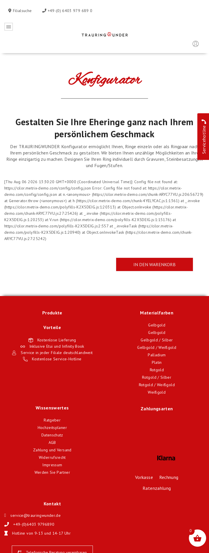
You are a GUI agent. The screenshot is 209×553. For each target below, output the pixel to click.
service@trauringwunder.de (35, 515)
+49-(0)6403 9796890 (33, 524)
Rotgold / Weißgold (157, 384)
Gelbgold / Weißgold (156, 347)
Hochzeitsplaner (52, 427)
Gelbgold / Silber (157, 340)
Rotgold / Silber (156, 377)
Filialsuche (21, 10)
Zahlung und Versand (52, 450)
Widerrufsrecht (52, 457)
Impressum (52, 464)
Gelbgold (156, 325)
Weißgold (157, 392)
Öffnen (8, 27)
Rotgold (157, 369)
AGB (52, 442)
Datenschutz (52, 435)
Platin (157, 362)
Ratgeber (52, 420)
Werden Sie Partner (52, 472)
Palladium (157, 354)
